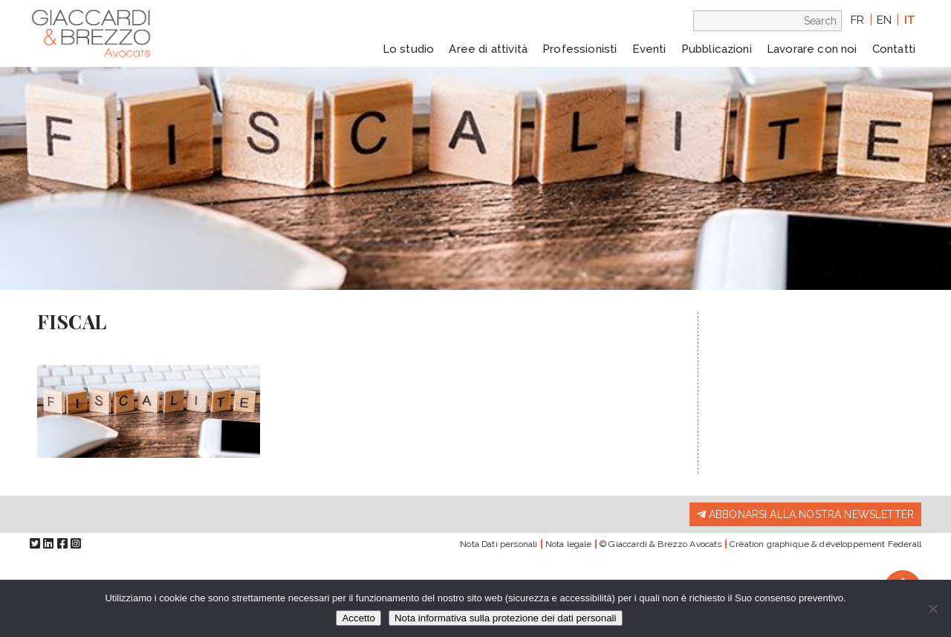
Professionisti (579, 49)
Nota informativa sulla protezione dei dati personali (506, 618)
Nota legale (568, 544)
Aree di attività (488, 49)
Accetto (358, 618)
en (884, 20)
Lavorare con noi (812, 49)
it (909, 20)
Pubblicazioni (716, 49)
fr (857, 20)
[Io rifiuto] (932, 608)
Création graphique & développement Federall (825, 544)
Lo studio (408, 49)
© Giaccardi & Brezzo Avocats (660, 544)
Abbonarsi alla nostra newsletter (805, 514)
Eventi (649, 49)
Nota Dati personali (498, 544)
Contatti (893, 49)
